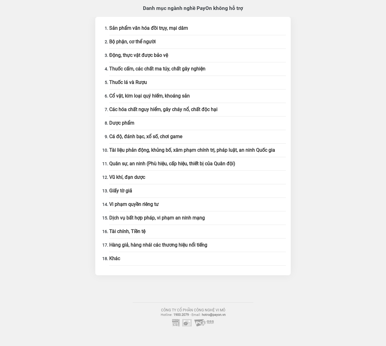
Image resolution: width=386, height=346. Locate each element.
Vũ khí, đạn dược (127, 177)
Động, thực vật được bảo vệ (138, 55)
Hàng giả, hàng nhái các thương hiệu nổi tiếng (158, 245)
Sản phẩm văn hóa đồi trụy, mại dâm (148, 28)
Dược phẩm (121, 123)
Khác (114, 258)
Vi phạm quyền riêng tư (134, 204)
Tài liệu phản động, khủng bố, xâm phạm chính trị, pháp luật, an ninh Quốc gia (192, 150)
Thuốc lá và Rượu (128, 82)
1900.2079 (181, 315)
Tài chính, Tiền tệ (127, 231)
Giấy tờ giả (120, 191)
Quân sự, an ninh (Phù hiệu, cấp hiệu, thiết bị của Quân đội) (172, 164)
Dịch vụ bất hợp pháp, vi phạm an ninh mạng (157, 218)
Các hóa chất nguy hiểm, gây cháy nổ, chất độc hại (163, 109)
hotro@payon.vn (214, 315)
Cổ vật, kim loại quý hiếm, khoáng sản (149, 96)
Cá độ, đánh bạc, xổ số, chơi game (145, 136)
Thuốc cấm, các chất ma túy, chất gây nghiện (157, 69)
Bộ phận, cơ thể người (132, 42)
